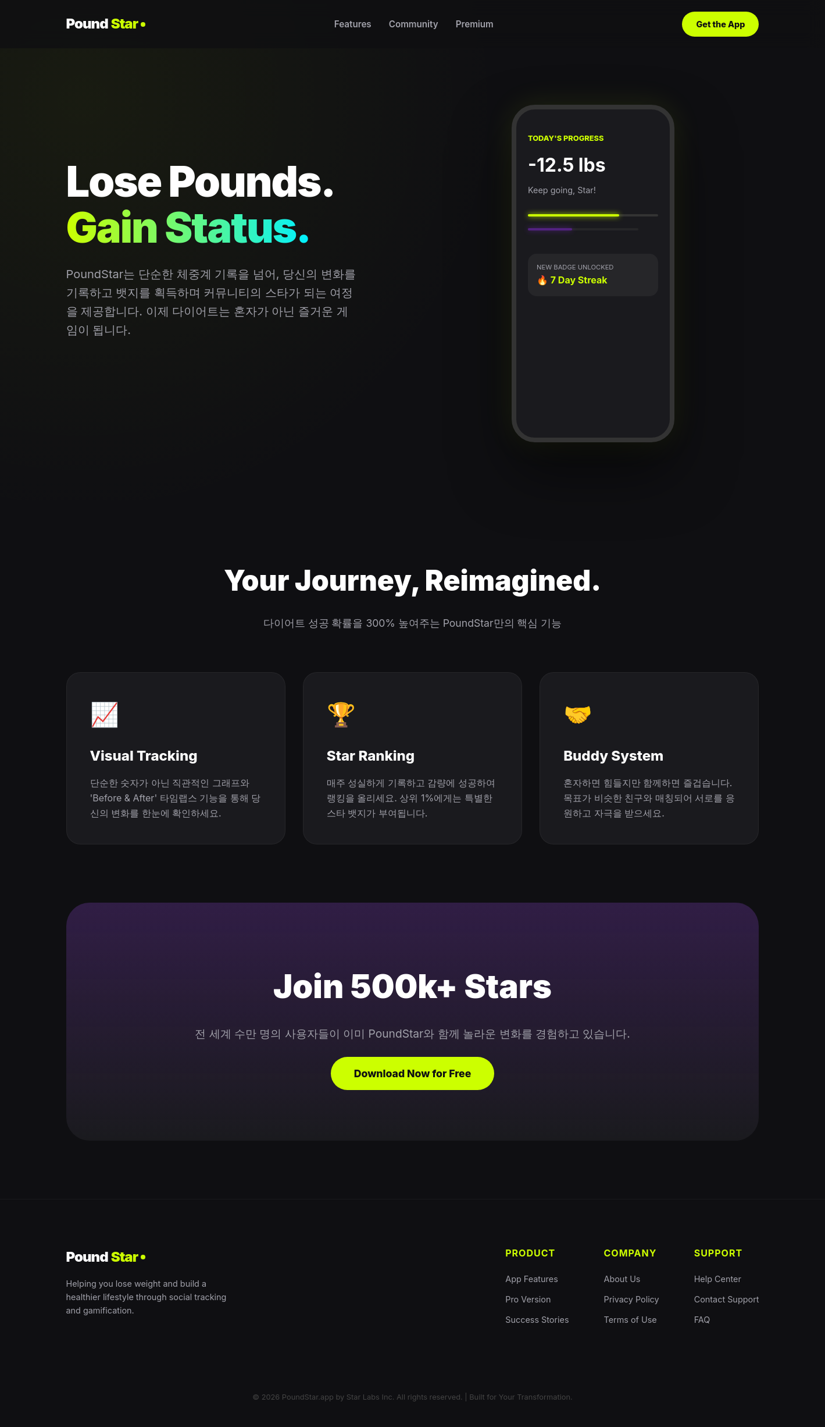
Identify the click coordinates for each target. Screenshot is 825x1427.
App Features (531, 1279)
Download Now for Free (413, 1073)
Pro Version (528, 1299)
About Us (622, 1279)
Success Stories (537, 1320)
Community (413, 24)
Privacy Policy (631, 1299)
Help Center (717, 1279)
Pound (106, 24)
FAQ (702, 1320)
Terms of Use (630, 1320)
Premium (475, 24)
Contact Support (726, 1299)
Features (353, 24)
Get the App (720, 24)
